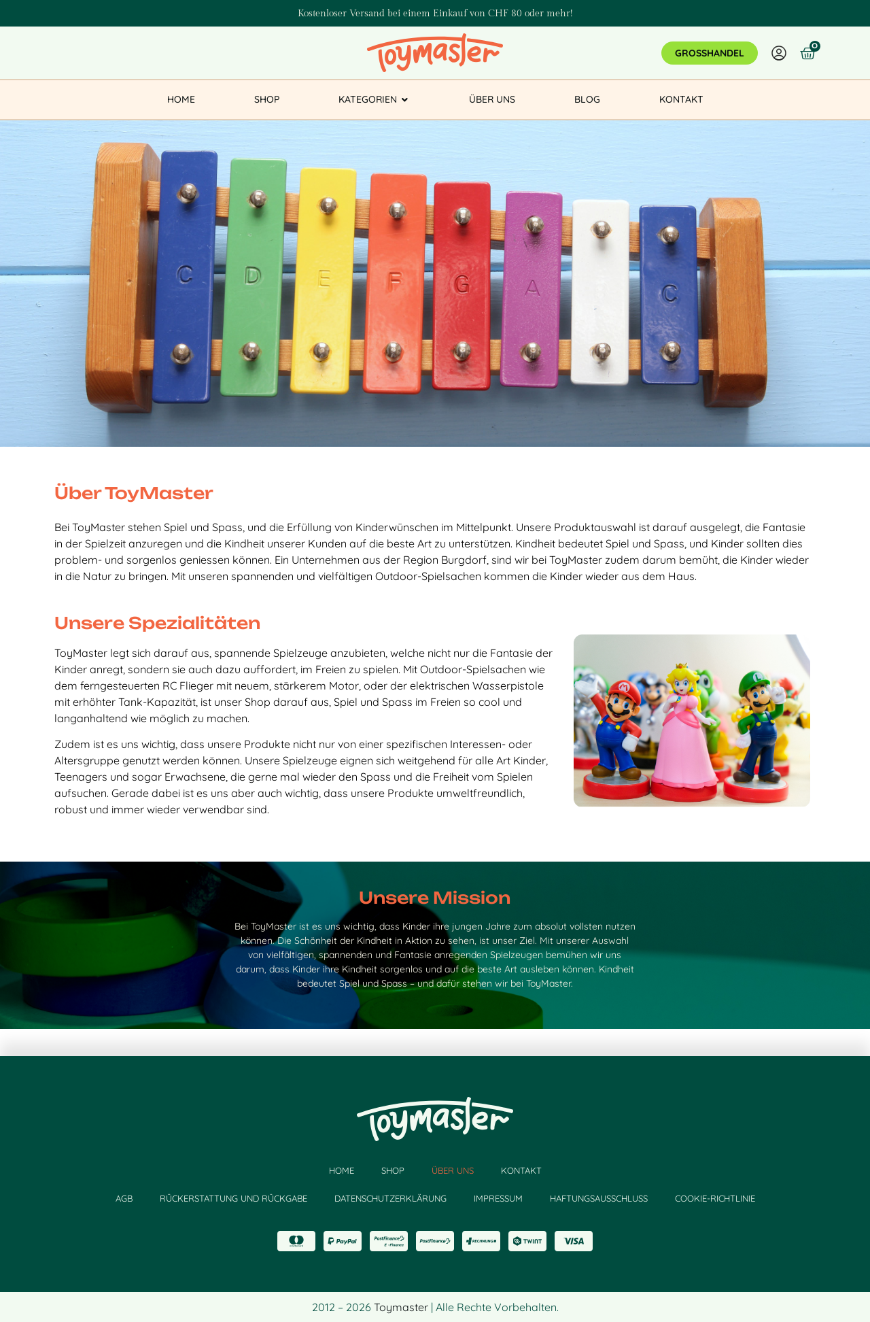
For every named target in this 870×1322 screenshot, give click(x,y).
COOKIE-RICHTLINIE (715, 1198)
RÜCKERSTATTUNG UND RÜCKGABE (233, 1198)
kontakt (521, 1170)
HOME (341, 1170)
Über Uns (453, 1170)
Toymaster (401, 1307)
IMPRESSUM (498, 1198)
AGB (124, 1198)
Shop (392, 1170)
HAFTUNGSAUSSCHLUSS (599, 1198)
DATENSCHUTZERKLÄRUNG (390, 1198)
